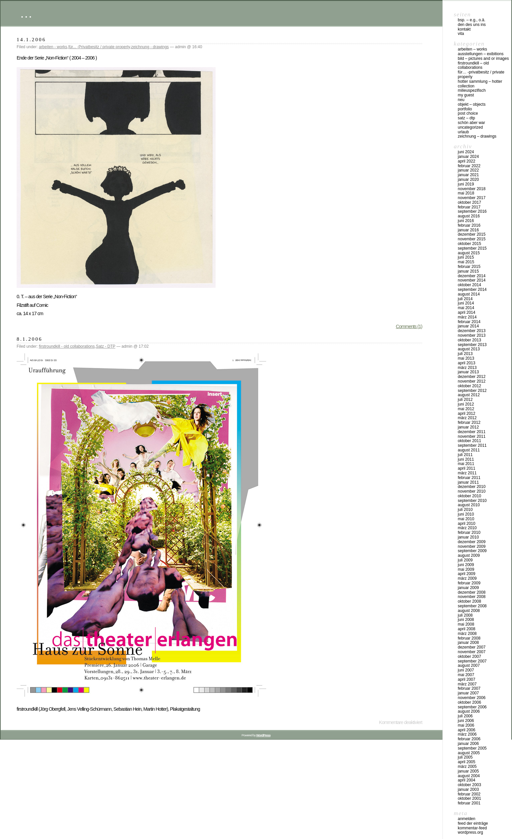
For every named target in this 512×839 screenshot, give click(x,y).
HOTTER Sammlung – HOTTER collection (480, 83)
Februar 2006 (469, 739)
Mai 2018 (466, 193)
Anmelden (466, 818)
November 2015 (471, 239)
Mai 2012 (466, 409)
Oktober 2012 (469, 386)
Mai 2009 (466, 569)
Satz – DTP (466, 118)
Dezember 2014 (471, 276)
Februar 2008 (469, 638)
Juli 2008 (465, 615)
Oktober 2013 (469, 340)
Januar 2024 (468, 156)
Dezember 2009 (471, 541)
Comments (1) (409, 326)
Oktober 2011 (469, 440)
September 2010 (472, 500)
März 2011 (467, 473)
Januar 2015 (468, 271)
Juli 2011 (465, 454)
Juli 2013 (465, 353)
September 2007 (472, 661)
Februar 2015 (469, 266)
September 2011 (472, 445)
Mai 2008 (466, 624)
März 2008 (467, 633)
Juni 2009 (466, 564)
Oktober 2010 (469, 496)
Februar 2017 (469, 207)
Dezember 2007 (471, 647)
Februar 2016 (469, 225)
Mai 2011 (466, 463)
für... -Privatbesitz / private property (99, 47)
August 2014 (469, 294)
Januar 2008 (468, 642)
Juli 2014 (465, 299)
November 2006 (471, 697)
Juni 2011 (466, 459)
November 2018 (471, 188)
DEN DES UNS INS (472, 24)
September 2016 (472, 211)
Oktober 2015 (469, 243)
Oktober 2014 (469, 285)
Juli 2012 (465, 399)
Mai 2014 (466, 307)
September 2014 (472, 289)
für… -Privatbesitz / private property (481, 74)
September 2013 (472, 344)
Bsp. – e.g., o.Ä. (471, 20)
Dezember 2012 (471, 376)
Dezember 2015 (471, 234)
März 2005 (467, 766)
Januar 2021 (468, 175)
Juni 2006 (466, 720)
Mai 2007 (466, 674)
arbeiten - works (53, 47)
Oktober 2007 (469, 656)
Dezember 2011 (471, 431)
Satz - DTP (105, 346)
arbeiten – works (472, 49)
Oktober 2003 (469, 784)
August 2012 (469, 395)
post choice (468, 113)
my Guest (466, 95)
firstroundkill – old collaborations (473, 65)
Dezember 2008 (471, 592)
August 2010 (469, 505)
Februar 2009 (469, 583)
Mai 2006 (466, 725)
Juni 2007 (466, 670)
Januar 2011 (468, 482)
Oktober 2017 (469, 202)
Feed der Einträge (473, 823)
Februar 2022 (469, 166)
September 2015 (472, 248)
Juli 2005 (465, 757)
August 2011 (469, 450)
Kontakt (464, 29)
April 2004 (466, 780)
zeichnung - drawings (150, 47)
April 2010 (466, 523)
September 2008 (472, 606)
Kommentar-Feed (472, 828)
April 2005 (466, 762)
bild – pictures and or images (483, 58)
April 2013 (466, 363)
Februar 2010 (469, 532)
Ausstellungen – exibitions (480, 54)
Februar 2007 (469, 688)
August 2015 (469, 253)
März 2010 (467, 528)
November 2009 (471, 546)
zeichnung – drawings (477, 136)
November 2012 (471, 381)
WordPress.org (470, 832)
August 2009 (469, 555)
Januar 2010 (468, 537)
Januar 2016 (468, 230)
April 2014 (466, 312)
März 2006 (467, 734)
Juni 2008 (466, 619)
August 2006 (469, 711)
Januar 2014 (468, 326)
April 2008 (466, 629)
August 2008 (469, 610)
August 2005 (469, 753)
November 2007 (471, 652)
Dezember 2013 (471, 330)
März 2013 (467, 367)
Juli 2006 (465, 716)
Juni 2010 (466, 514)
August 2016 (469, 216)
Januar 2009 (468, 587)
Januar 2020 (468, 179)
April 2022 (466, 161)
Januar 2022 (468, 170)
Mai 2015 (466, 262)
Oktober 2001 (469, 798)
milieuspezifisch (472, 90)
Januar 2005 (468, 771)
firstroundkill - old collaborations (67, 346)
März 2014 (467, 317)
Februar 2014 (469, 321)
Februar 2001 (469, 803)
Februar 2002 (469, 794)
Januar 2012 (468, 427)
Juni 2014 (466, 303)
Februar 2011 (469, 477)
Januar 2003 (468, 789)
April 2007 (466, 679)
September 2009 (472, 550)
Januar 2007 (468, 693)
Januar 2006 (468, 743)
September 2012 (472, 390)
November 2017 (471, 197)
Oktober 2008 (469, 601)
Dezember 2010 (471, 486)
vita (461, 33)
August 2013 (469, 349)
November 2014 (471, 280)
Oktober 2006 (469, 702)
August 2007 (469, 665)
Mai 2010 (466, 519)
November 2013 (471, 335)
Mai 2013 (466, 358)
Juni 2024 (466, 152)
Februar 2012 (469, 422)
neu (461, 99)
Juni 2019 (466, 184)
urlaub (463, 132)
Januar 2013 (468, 372)
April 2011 (466, 468)
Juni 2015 (466, 257)
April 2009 (466, 573)
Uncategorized (470, 127)
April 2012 (466, 413)
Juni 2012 (466, 404)
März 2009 (467, 578)
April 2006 (466, 730)
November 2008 (471, 596)
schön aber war (471, 122)
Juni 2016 (466, 220)
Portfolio (465, 109)
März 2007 (467, 684)
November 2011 (471, 436)
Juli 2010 (465, 509)
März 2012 (467, 418)
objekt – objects (471, 104)
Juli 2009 (465, 560)
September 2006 (472, 707)
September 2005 (472, 748)
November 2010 (471, 491)
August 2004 (469, 776)
